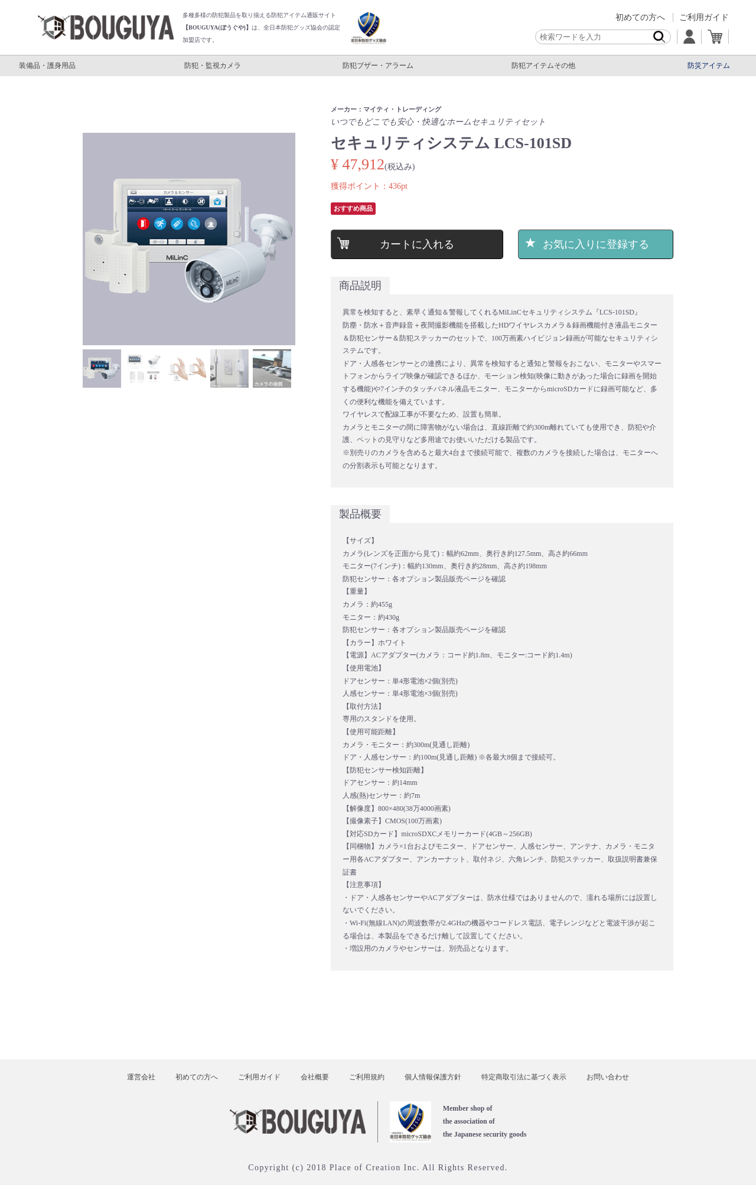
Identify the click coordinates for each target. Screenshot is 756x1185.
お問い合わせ (607, 1077)
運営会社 (141, 1077)
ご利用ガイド (704, 17)
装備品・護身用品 (47, 65)
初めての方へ (640, 17)
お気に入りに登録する (596, 244)
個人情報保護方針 (433, 1077)
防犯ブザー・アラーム (378, 65)
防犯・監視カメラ (212, 65)
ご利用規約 (366, 1077)
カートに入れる (416, 244)
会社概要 (315, 1077)
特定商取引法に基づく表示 (523, 1077)
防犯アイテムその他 (543, 65)
